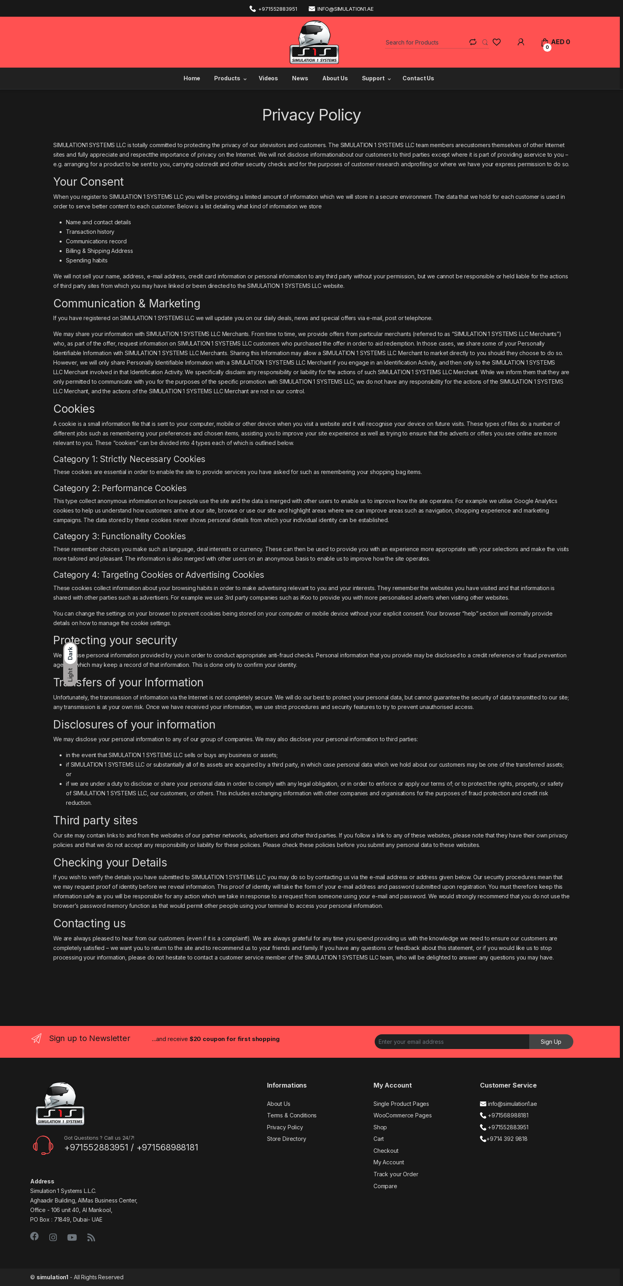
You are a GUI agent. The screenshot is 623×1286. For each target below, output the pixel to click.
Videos (268, 78)
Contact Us (418, 78)
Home (191, 78)
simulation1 (52, 1277)
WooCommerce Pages (402, 1115)
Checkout (386, 1150)
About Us (335, 78)
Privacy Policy (285, 1127)
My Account (388, 1162)
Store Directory (286, 1138)
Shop (380, 1127)
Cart (378, 1138)
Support (373, 78)
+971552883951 (273, 8)
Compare (385, 1186)
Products (227, 78)
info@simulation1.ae (341, 8)
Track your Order (395, 1174)
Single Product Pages (401, 1103)
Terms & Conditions (292, 1115)
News (300, 78)
